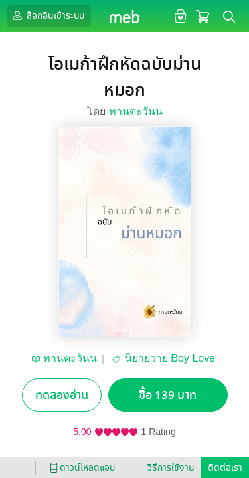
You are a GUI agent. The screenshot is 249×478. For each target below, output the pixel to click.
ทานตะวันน (136, 111)
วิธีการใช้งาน (171, 468)
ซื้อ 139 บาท (168, 395)
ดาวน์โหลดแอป (80, 468)
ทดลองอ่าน (61, 395)
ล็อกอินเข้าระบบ (47, 15)
